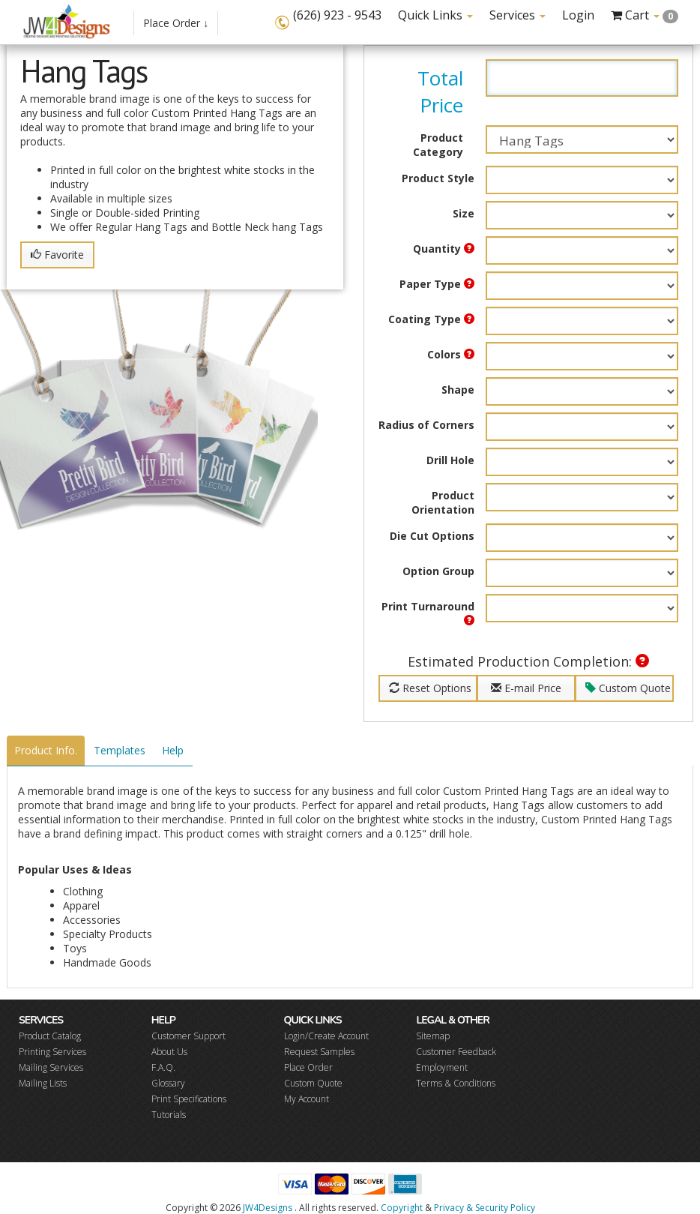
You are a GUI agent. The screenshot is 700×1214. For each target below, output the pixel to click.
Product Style (438, 178)
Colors (450, 354)
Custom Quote (628, 688)
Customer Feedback (456, 1051)
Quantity (443, 248)
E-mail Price (526, 688)
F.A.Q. (163, 1067)
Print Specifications (188, 1099)
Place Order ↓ (175, 23)
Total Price (440, 91)
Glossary (168, 1083)
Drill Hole (450, 460)
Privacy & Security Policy (484, 1207)
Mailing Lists (43, 1083)
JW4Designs (267, 1207)
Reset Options (430, 688)
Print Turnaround (427, 612)
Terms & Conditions (455, 1083)
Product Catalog (50, 1036)
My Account (306, 1099)
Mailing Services (51, 1067)
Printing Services (52, 1051)
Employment (442, 1067)
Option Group (438, 571)
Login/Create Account (326, 1036)
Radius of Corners (426, 425)
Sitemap (433, 1036)
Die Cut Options (432, 536)
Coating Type (431, 319)
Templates (119, 750)
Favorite (57, 254)
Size (463, 213)
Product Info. (45, 750)
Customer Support (188, 1036)
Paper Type (436, 284)
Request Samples (319, 1051)
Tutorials (168, 1114)
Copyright (402, 1207)
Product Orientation (442, 502)
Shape (457, 389)
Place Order (308, 1067)
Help (173, 750)
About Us (169, 1051)
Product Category (438, 144)
